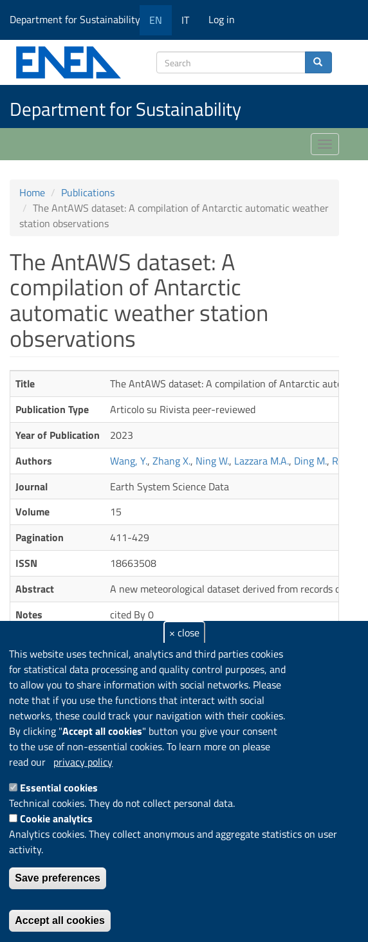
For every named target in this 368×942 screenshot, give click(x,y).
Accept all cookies (60, 920)
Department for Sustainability (79, 19)
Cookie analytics (56, 818)
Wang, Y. (128, 460)
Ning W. (212, 460)
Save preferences (57, 878)
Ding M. (310, 460)
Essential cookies (59, 787)
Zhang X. (171, 460)
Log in (221, 19)
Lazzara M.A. (261, 460)
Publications (88, 192)
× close (184, 632)
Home (32, 192)
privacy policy (83, 762)
